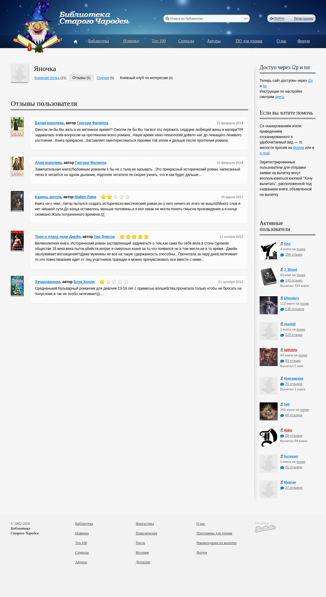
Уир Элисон (104, 237)
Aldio (286, 430)
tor (265, 86)
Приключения (146, 533)
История (142, 552)
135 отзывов (292, 309)
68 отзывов (291, 415)
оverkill (288, 324)
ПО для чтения (249, 41)
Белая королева (49, 123)
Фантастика (145, 524)
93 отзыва (290, 360)
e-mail (265, 153)
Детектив (143, 562)
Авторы (214, 41)
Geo (285, 244)
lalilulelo (288, 350)
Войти (279, 18)
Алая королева (48, 163)
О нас (282, 41)
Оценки (103, 78)
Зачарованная (47, 282)
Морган (288, 482)
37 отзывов (291, 487)
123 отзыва (291, 335)
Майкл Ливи (85, 197)
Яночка (45, 68)
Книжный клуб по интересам (144, 78)
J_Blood (288, 270)
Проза (140, 543)
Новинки (131, 41)
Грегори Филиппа (92, 123)
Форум (303, 41)
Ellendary (289, 298)
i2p (310, 80)
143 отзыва (291, 280)
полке (301, 249)
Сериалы (186, 41)
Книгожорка (291, 378)
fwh (285, 404)
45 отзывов (291, 467)
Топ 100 (159, 41)
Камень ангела (48, 197)
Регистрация (303, 18)
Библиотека (98, 41)
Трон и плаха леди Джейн (58, 237)
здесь (279, 97)
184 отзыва (291, 254)
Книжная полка (46, 78)
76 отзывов (291, 384)
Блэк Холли (84, 282)
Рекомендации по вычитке (217, 543)
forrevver (289, 456)
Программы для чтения (214, 533)
